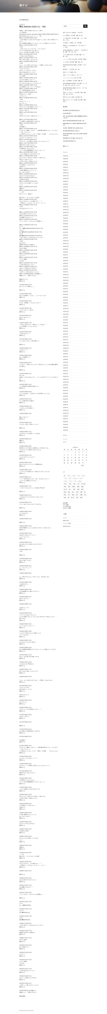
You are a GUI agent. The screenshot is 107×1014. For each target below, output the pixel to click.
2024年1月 (65, 237)
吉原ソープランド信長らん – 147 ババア (72, 75)
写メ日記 (83, 484)
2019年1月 (65, 407)
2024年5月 (65, 226)
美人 (85, 494)
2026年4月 (65, 161)
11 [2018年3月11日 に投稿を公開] (86, 454)
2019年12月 (66, 376)
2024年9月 (65, 215)
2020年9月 (65, 351)
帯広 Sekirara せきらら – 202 (32, 26)
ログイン (65, 517)
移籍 (73, 494)
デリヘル (75, 478)
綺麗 (81, 494)
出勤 (69, 486)
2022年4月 (65, 297)
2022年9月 (65, 283)
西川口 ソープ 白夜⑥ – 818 (69, 72)
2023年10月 (66, 246)
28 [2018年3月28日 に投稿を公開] (71, 462)
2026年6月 (65, 156)
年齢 (78, 489)
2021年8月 (65, 320)
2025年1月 (65, 204)
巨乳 (74, 489)
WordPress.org (66, 526)
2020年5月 (65, 362)
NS (64, 475)
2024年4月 (65, 229)
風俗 (81, 497)
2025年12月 (66, 172)
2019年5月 (65, 396)
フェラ (65, 481)
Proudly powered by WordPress (26, 1010)
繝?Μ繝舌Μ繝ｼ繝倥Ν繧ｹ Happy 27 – (71, 130)
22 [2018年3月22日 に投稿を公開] (75, 460)
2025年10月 (66, 178)
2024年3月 (65, 232)
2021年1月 (65, 339)
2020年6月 (65, 359)
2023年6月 (65, 257)
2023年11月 (66, 243)
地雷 (78, 486)
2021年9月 (65, 317)
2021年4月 (65, 331)
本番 (81, 492)
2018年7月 (65, 418)
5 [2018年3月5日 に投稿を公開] (64, 454)
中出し (65, 484)
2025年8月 (65, 184)
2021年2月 (65, 336)
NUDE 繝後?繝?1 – (67, 113)
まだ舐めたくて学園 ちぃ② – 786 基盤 (72, 42)
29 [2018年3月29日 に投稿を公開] (75, 462)
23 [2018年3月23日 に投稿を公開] (79, 460)
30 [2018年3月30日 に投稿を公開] (79, 462)
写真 (65, 486)
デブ (70, 478)
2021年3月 (65, 334)
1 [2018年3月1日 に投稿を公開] (75, 452)
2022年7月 (65, 288)
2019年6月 (65, 393)
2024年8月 (65, 218)
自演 (65, 497)
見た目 (72, 497)
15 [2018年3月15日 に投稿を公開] (75, 457)
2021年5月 (65, 328)
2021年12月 (66, 308)
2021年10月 (66, 314)
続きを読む (22, 996)
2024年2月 (65, 235)
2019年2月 (65, 404)
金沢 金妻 (65, 502)
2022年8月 (65, 286)
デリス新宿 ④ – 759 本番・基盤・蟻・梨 (72, 35)
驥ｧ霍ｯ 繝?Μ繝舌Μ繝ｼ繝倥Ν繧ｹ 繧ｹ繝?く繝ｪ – (74, 120)
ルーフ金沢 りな (67, 506)
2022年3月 (65, 300)
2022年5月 (65, 294)
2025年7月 (65, 187)
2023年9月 (65, 249)
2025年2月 (65, 201)
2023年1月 (65, 271)
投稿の (66, 520)
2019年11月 (66, 379)
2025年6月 (65, 189)
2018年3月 (65, 430)
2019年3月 (65, 401)
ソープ (65, 478)
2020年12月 (66, 342)
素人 (77, 494)
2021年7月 (65, 322)
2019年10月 (66, 382)
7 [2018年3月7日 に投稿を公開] (71, 454)
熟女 (65, 494)
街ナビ (23, 5)
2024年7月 (65, 221)
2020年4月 (65, 365)
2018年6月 (65, 421)
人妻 (74, 484)
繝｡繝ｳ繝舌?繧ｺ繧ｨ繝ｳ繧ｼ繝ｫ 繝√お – (72, 110)
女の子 (65, 489)
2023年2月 (65, 269)
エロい (74, 475)
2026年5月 (65, 158)
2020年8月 (65, 353)
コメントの (67, 523)
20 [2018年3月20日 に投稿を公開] (67, 460)
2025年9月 (65, 181)
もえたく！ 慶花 (67, 507)
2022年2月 (65, 302)
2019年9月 (65, 385)
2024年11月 (66, 209)
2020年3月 (65, 368)
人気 (78, 484)
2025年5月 (65, 192)
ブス (75, 481)
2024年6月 (65, 223)
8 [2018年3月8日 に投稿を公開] (75, 454)
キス (79, 475)
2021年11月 (66, 311)
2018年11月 (66, 413)
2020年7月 (65, 356)
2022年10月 (66, 280)
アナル (69, 475)
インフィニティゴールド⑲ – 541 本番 (72, 77)
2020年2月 (65, 370)
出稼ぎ (73, 486)
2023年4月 (65, 263)
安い (70, 489)
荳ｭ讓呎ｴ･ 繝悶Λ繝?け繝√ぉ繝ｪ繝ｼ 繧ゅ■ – (73, 128)
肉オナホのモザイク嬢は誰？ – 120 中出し (73, 32)
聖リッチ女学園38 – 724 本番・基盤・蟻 (72, 80)
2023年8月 (65, 252)
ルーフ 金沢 (66, 504)
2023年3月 (65, 266)
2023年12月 (66, 240)
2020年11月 (66, 345)
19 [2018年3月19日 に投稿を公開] (64, 460)
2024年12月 (66, 206)
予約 (70, 484)
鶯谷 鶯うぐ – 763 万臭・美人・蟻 (71, 69)
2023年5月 (65, 260)
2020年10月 (66, 348)
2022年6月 (65, 291)
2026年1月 (65, 170)
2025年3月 (65, 198)
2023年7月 (65, 254)
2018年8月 (65, 416)
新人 (73, 492)
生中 (69, 494)
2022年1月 (65, 305)
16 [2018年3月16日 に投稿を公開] (79, 457)
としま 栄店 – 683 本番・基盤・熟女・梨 (72, 62)
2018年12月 (66, 410)
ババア (80, 478)
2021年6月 (65, 325)
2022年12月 (66, 274)
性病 (65, 492)
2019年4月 (65, 399)
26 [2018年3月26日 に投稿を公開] (64, 462)
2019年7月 (65, 390)
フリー (70, 481)
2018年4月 (65, 427)
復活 (82, 489)
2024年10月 (66, 212)
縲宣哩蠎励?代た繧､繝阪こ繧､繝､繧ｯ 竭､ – (73, 138)
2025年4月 (65, 195)
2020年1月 (65, 373)
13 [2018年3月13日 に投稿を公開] (67, 457)
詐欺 (77, 497)
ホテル (79, 481)
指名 (69, 492)
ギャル (83, 475)
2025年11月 (66, 175)
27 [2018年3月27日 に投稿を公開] (67, 462)
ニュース (65, 439)
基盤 (82, 486)
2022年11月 (66, 277)
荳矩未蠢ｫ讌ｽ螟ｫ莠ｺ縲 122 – (70, 141)
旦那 (77, 492)
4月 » (82, 465)
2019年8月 (65, 387)
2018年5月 (65, 424)
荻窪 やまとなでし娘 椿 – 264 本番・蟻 (72, 97)
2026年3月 (65, 164)
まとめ (64, 441)
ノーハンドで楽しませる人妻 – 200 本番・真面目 (74, 59)
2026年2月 (65, 167)
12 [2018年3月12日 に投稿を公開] (64, 457)
